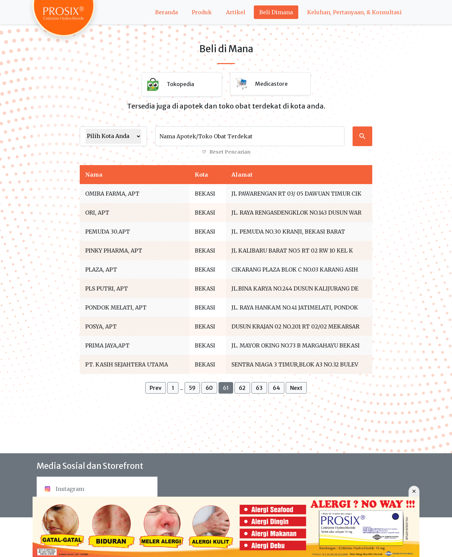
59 (192, 387)
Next (296, 387)
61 (226, 387)
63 (259, 387)
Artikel (235, 12)
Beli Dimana (276, 12)
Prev (156, 387)
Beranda (166, 12)
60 (209, 387)
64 (276, 387)
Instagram (64, 488)
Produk (202, 12)
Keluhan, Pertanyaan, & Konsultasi (354, 12)
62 (242, 387)
